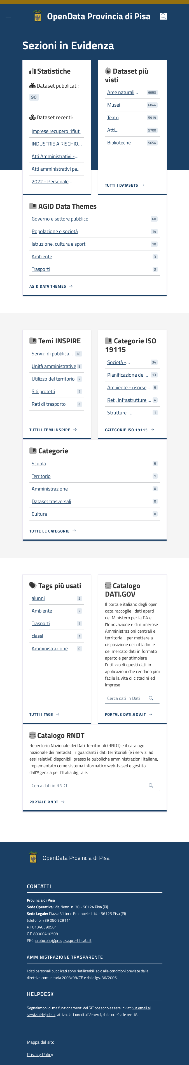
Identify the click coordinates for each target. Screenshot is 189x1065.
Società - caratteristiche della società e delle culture (128, 362)
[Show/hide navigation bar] (8, 16)
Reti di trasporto (49, 404)
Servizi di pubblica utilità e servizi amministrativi (50, 354)
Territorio (41, 476)
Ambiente (42, 256)
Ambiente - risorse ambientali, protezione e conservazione (126, 387)
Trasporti (41, 269)
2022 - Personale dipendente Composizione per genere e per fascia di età (54, 182)
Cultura (39, 514)
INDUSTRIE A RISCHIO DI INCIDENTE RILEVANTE (55, 144)
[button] (163, 16)
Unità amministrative (54, 366)
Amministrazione (50, 488)
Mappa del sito (40, 1042)
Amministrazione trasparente (65, 957)
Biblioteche (119, 142)
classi (37, 636)
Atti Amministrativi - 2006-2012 (53, 156)
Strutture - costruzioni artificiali (128, 413)
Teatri (113, 117)
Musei (113, 105)
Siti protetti (43, 391)
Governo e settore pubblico (60, 218)
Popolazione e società (55, 231)
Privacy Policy (40, 1054)
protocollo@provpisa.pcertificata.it (63, 940)
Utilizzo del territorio (53, 379)
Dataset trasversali (51, 501)
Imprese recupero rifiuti (56, 131)
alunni (38, 598)
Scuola (39, 463)
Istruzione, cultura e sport (58, 244)
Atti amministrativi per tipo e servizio (55, 169)
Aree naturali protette (120, 92)
